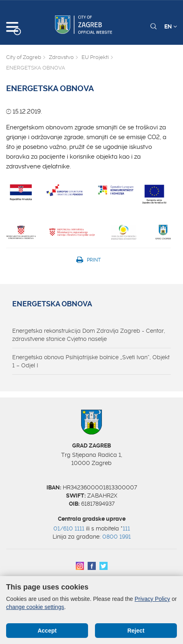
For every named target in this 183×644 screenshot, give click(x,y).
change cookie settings (35, 607)
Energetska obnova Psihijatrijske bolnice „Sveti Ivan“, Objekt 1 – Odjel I (91, 361)
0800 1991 (116, 536)
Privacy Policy (152, 599)
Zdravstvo (61, 57)
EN (170, 26)
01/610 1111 (68, 528)
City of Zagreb (23, 57)
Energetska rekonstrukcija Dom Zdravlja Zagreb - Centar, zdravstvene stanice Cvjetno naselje (88, 334)
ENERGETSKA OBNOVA (52, 304)
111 (126, 528)
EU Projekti (95, 57)
